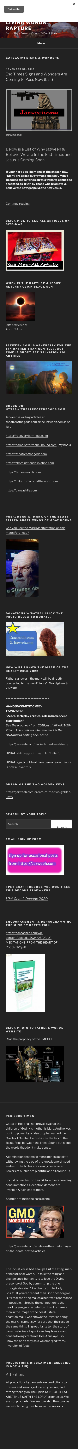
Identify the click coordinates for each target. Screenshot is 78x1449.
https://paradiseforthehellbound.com (31, 445)
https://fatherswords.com (23, 472)
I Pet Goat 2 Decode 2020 (27, 899)
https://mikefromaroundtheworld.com (32, 481)
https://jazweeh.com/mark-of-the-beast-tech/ (37, 744)
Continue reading (18, 203)
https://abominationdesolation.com (30, 463)
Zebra (67, 762)
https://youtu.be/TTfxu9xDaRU (39, 753)
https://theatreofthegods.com (26, 454)
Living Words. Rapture (27, 25)
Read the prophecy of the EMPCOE (29, 1039)
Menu (39, 43)
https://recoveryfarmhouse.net (27, 436)
